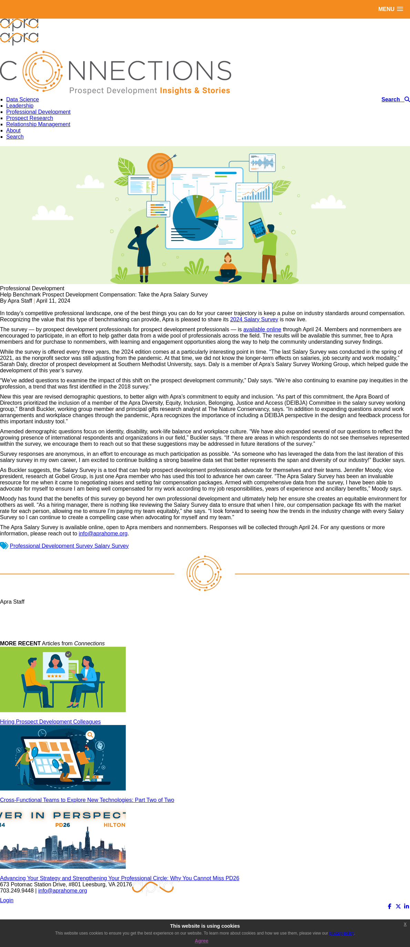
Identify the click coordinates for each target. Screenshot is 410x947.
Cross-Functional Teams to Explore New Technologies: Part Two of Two (87, 800)
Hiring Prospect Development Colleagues (50, 722)
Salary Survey (111, 546)
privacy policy (341, 933)
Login (6, 900)
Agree (201, 941)
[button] (391, 9)
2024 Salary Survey (254, 319)
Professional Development (42, 546)
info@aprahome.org (103, 533)
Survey (85, 546)
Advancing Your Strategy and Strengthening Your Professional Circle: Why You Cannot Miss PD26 (119, 878)
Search (15, 137)
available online (262, 329)
